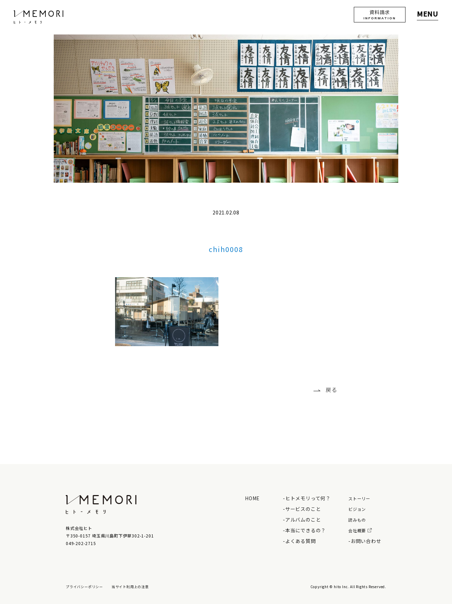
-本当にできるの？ (304, 530)
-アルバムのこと (302, 519)
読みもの (357, 520)
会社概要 (360, 530)
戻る (331, 389)
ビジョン (357, 509)
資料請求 (379, 14)
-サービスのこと (302, 508)
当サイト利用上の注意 (130, 586)
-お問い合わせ (364, 540)
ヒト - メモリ (38, 17)
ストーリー (359, 498)
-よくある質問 (299, 540)
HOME (252, 498)
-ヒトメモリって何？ (307, 498)
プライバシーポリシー (84, 586)
